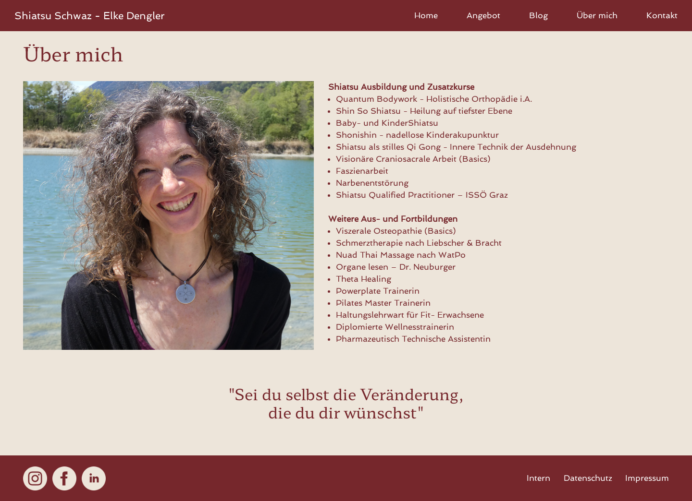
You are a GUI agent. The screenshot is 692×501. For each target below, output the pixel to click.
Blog (538, 15)
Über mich (597, 15)
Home (426, 15)
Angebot (483, 15)
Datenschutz (588, 478)
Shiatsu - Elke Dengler (89, 16)
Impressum (647, 478)
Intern (538, 478)
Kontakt (662, 15)
